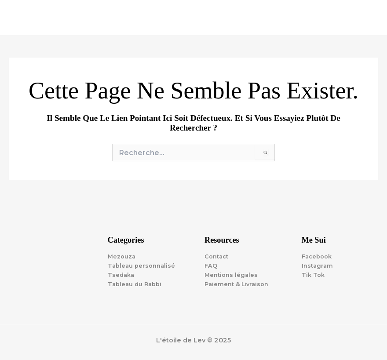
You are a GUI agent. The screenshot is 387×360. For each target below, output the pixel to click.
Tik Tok (313, 275)
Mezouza (121, 256)
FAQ (210, 265)
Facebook (317, 256)
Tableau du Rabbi (134, 284)
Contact (216, 256)
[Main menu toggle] (369, 17)
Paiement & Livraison (236, 284)
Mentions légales (231, 275)
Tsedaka (121, 275)
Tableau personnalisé (141, 265)
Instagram (317, 265)
